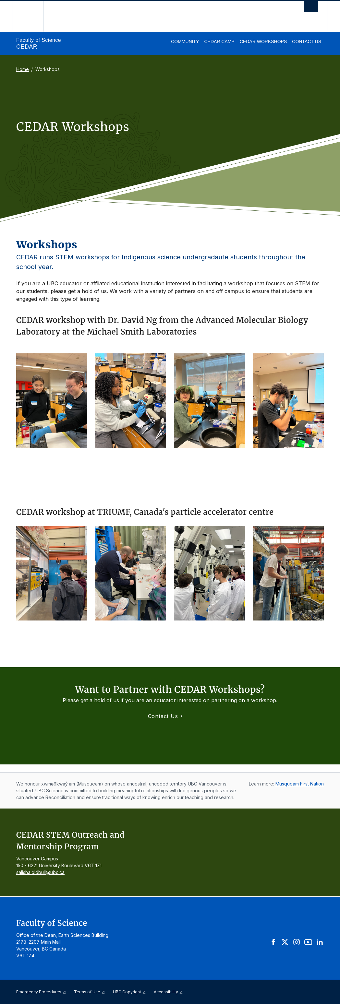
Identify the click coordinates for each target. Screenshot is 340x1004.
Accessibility (168, 991)
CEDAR (26, 46)
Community (185, 41)
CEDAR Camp (219, 41)
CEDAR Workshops (263, 41)
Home (22, 69)
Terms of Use (89, 991)
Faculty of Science (38, 40)
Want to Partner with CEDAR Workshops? (170, 689)
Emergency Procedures (41, 991)
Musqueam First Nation (299, 783)
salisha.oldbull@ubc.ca (40, 872)
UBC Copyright (129, 991)
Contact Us (306, 41)
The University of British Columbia (33, 16)
